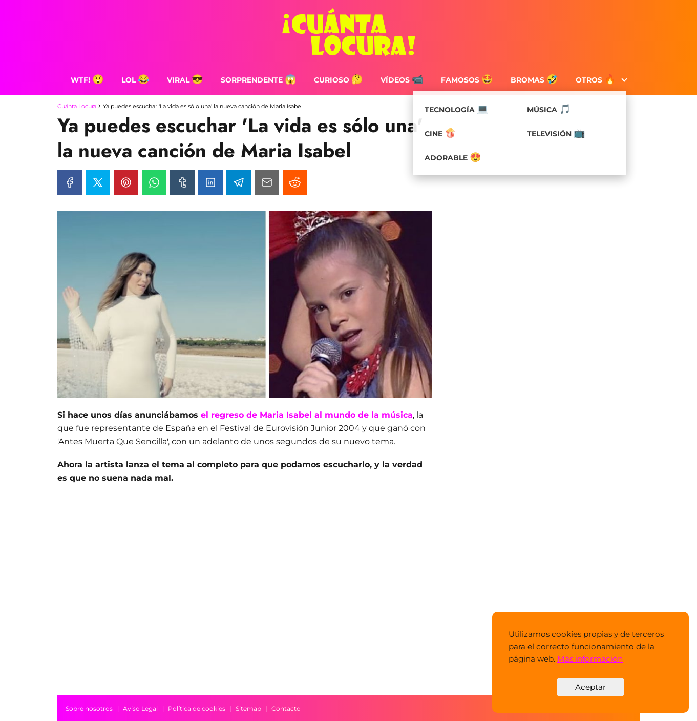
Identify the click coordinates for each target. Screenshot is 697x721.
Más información (590, 659)
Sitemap (248, 708)
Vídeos (402, 80)
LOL (135, 80)
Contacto (286, 708)
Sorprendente (259, 80)
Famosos (467, 80)
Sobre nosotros (89, 708)
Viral (185, 80)
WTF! (87, 80)
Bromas (534, 80)
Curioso (338, 80)
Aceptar (590, 687)
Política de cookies (196, 708)
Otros (596, 80)
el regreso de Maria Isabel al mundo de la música (305, 415)
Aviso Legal (140, 708)
